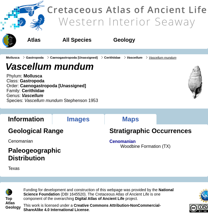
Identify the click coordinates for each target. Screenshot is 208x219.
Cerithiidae (112, 57)
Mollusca (12, 57)
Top (8, 198)
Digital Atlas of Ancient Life (99, 198)
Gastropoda (35, 57)
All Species (77, 40)
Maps (130, 119)
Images (78, 119)
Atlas (34, 40)
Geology (124, 40)
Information (26, 119)
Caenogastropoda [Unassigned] (74, 57)
